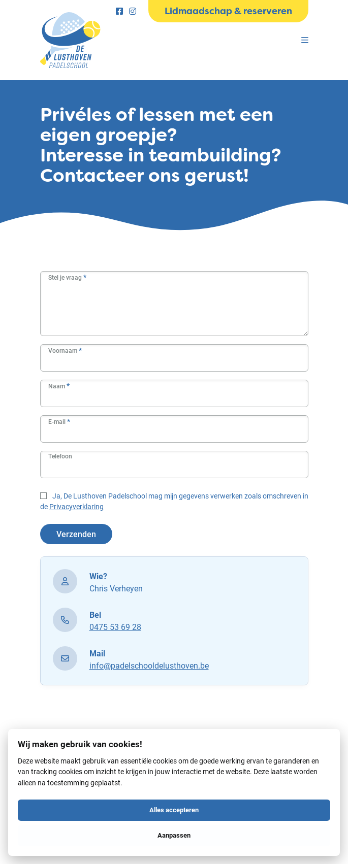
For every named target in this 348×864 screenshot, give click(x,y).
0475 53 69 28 (115, 626)
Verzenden (76, 533)
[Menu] (304, 40)
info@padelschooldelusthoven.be (149, 665)
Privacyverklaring (76, 506)
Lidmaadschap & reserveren (228, 11)
